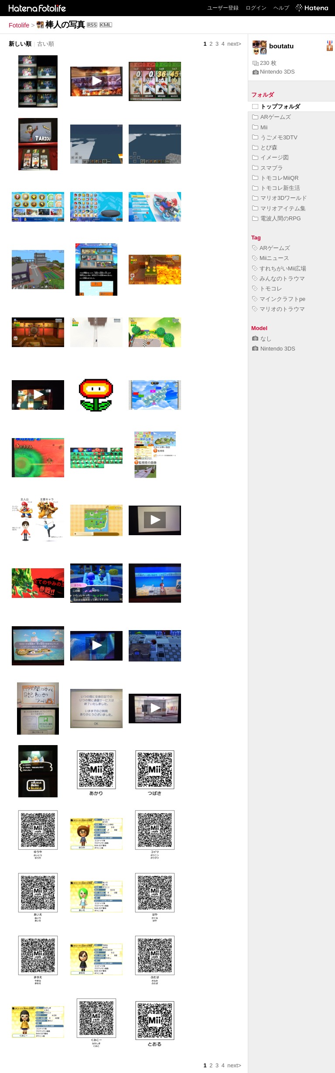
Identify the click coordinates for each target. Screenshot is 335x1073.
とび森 (264, 147)
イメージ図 (270, 157)
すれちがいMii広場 (279, 268)
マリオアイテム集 (279, 208)
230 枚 (265, 63)
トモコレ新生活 (276, 188)
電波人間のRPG (276, 218)
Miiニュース (270, 258)
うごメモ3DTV (274, 137)
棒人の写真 (65, 24)
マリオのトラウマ (278, 309)
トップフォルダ (276, 106)
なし (262, 338)
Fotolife (19, 25)
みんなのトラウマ (278, 278)
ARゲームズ (271, 117)
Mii (259, 127)
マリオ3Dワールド (279, 198)
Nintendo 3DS (274, 71)
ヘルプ (281, 8)
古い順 (45, 43)
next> (234, 43)
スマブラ (267, 168)
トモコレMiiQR (275, 178)
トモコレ (267, 288)
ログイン (256, 8)
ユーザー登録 (223, 8)
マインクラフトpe (278, 299)
